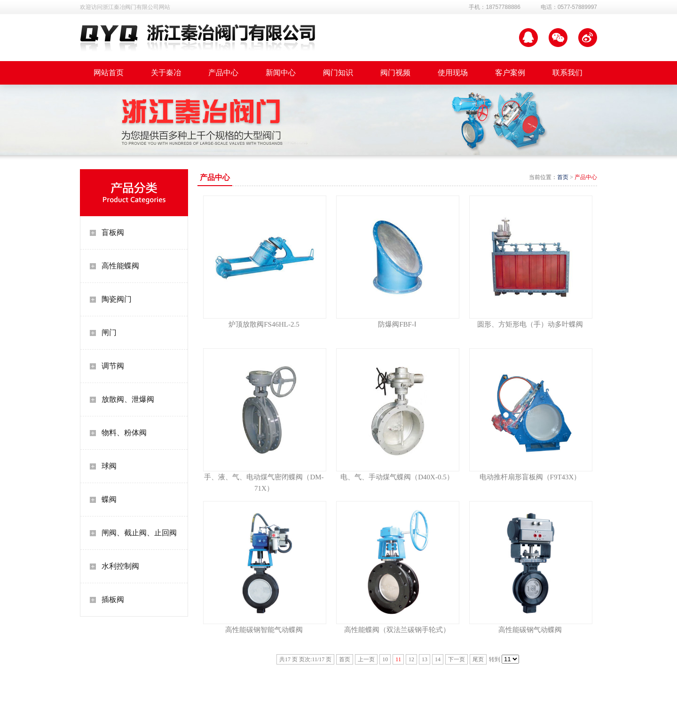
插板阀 (113, 599)
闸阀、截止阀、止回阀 (139, 533)
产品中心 (586, 177)
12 (411, 659)
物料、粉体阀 (124, 433)
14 (438, 659)
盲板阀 (113, 232)
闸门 (109, 332)
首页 (562, 177)
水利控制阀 (120, 566)
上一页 (366, 659)
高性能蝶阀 (120, 266)
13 (424, 659)
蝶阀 (109, 499)
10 (385, 659)
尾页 (478, 659)
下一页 (456, 659)
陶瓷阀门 (117, 299)
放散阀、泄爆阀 (128, 399)
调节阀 (113, 366)
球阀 (109, 466)
